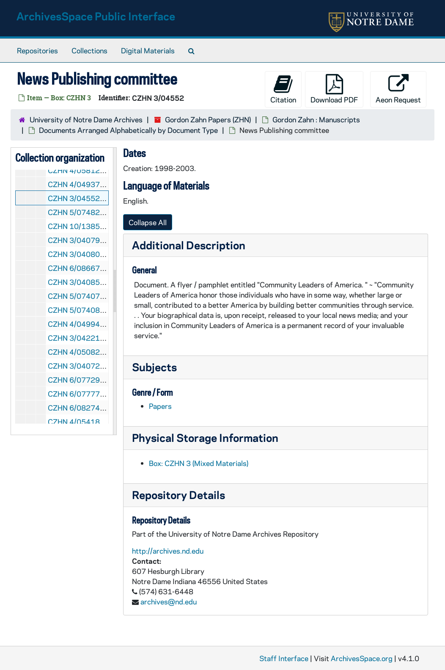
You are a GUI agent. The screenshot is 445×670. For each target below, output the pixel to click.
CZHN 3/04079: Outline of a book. (103, 240)
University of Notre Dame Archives (86, 119)
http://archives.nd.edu (167, 550)
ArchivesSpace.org (362, 658)
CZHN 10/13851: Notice (88, 226)
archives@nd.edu (168, 601)
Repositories (37, 50)
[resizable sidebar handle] (114, 291)
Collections (89, 50)
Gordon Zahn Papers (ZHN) (208, 119)
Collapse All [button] (148, 222)
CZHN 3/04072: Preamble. (92, 365)
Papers (160, 406)
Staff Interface (283, 658)
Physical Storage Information (205, 437)
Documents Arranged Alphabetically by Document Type (128, 130)
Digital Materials (148, 50)
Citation (283, 89)
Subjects (154, 367)
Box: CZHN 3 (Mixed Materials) (198, 463)
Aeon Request (398, 89)
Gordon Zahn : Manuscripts (316, 119)
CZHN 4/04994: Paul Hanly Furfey (104, 323)
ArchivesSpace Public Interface (95, 16)
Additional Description (188, 245)
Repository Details (178, 495)
